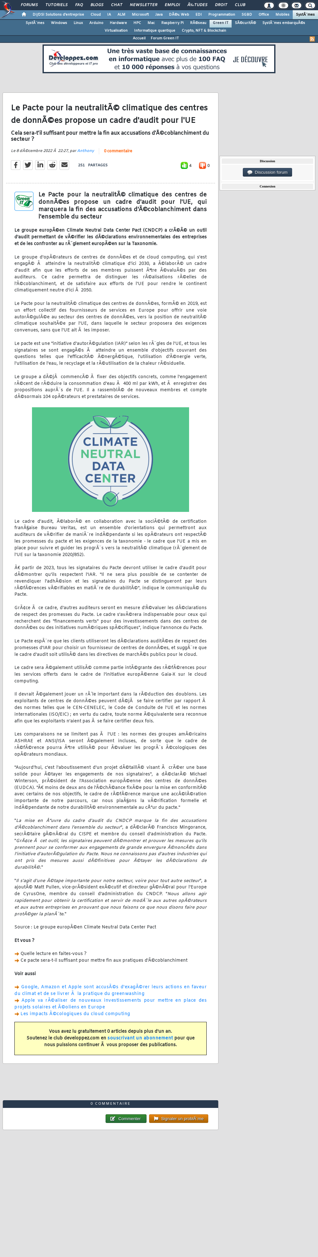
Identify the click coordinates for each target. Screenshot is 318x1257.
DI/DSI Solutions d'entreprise (58, 14)
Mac (151, 23)
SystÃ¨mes (305, 14)
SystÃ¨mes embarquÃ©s (283, 23)
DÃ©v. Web (179, 14)
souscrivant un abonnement (140, 1038)
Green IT (220, 23)
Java (159, 14)
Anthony (85, 151)
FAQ (79, 5)
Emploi (172, 5)
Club (240, 5)
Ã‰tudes (197, 5)
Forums (29, 5)
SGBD (247, 14)
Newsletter (143, 5)
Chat (116, 5)
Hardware (118, 23)
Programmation (221, 14)
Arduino (96, 23)
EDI (198, 14)
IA (109, 14)
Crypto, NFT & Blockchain (204, 30)
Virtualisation (116, 30)
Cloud (96, 14)
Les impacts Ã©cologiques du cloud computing (75, 1014)
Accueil (139, 38)
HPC (137, 23)
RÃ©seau (198, 23)
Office (263, 14)
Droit (221, 5)
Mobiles (282, 14)
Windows (59, 23)
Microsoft (140, 14)
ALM (121, 14)
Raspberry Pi (172, 23)
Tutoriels (56, 5)
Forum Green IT (165, 38)
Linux (78, 23)
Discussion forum (267, 172)
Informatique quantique (154, 30)
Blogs (97, 5)
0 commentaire (118, 151)
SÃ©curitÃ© (245, 23)
